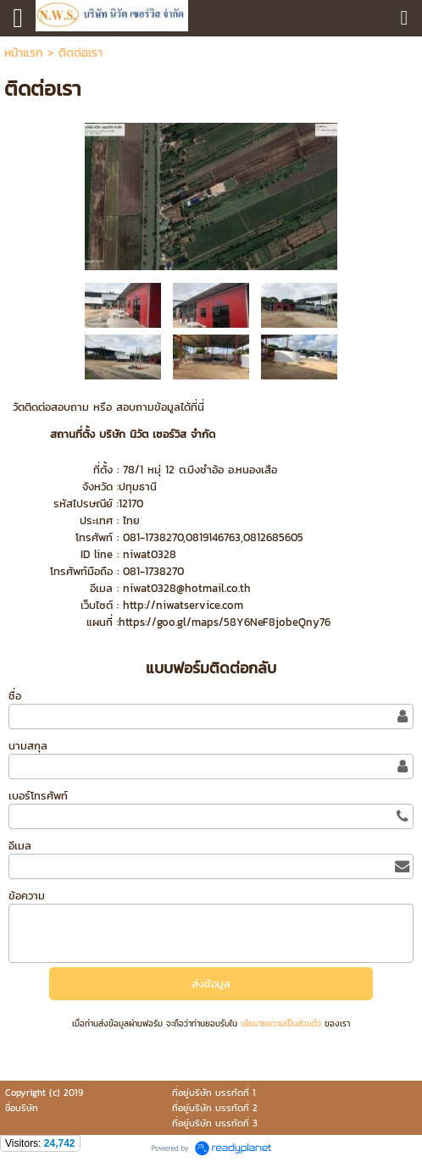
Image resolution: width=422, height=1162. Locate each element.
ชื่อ (14, 696)
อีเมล (19, 846)
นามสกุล (27, 746)
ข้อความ (26, 896)
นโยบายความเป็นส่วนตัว (281, 1023)
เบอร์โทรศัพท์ (38, 796)
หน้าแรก (23, 53)
